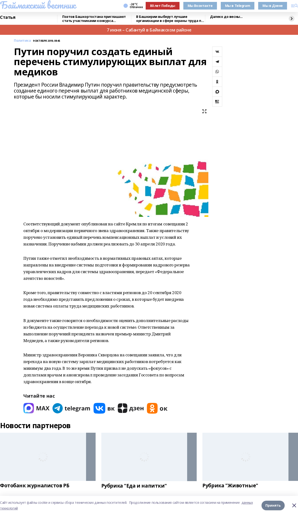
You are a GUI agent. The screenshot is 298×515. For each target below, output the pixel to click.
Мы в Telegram (237, 5)
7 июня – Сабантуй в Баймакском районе (149, 30)
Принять (273, 505)
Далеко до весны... (226, 17)
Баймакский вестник (37, 5)
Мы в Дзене (272, 5)
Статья (7, 17)
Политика (22, 41)
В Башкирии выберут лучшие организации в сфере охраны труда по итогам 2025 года (169, 19)
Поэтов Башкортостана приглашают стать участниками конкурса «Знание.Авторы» (94, 19)
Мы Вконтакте (200, 5)
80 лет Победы (162, 5)
